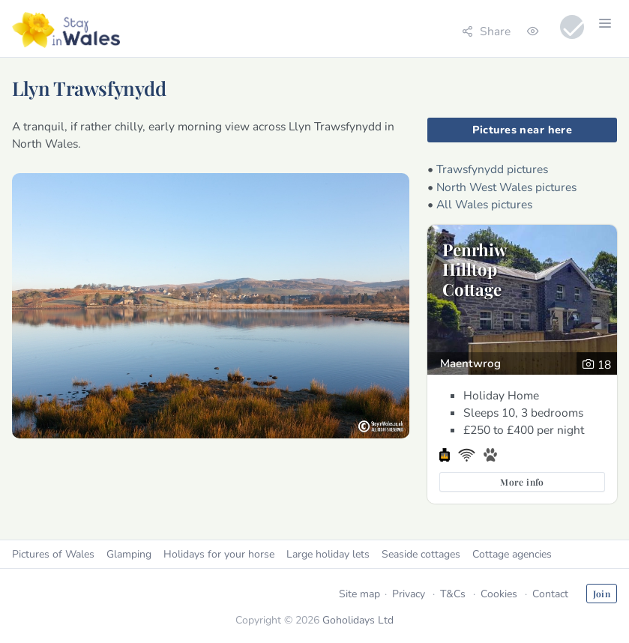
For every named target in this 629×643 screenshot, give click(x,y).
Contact (550, 594)
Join (601, 594)
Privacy (408, 594)
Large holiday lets (328, 554)
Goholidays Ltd (358, 620)
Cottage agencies (512, 554)
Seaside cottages (421, 554)
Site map (359, 594)
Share (486, 31)
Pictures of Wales (53, 554)
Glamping (128, 554)
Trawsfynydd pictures (492, 169)
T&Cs (453, 594)
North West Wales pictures (506, 187)
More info (522, 482)
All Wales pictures (484, 204)
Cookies (499, 594)
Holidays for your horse (218, 554)
